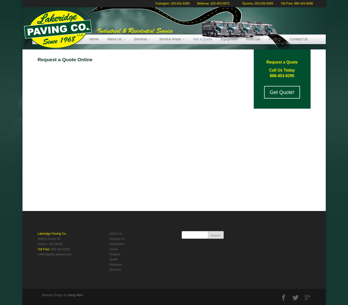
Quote (114, 259)
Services (140, 39)
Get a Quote (202, 39)
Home (94, 39)
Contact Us (299, 39)
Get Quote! (282, 92)
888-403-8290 (60, 249)
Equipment (229, 39)
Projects (275, 39)
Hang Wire (75, 295)
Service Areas (170, 39)
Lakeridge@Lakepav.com (55, 254)
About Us (114, 39)
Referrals (253, 39)
